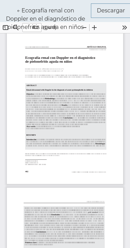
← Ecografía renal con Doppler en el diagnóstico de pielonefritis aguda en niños (48, 18)
